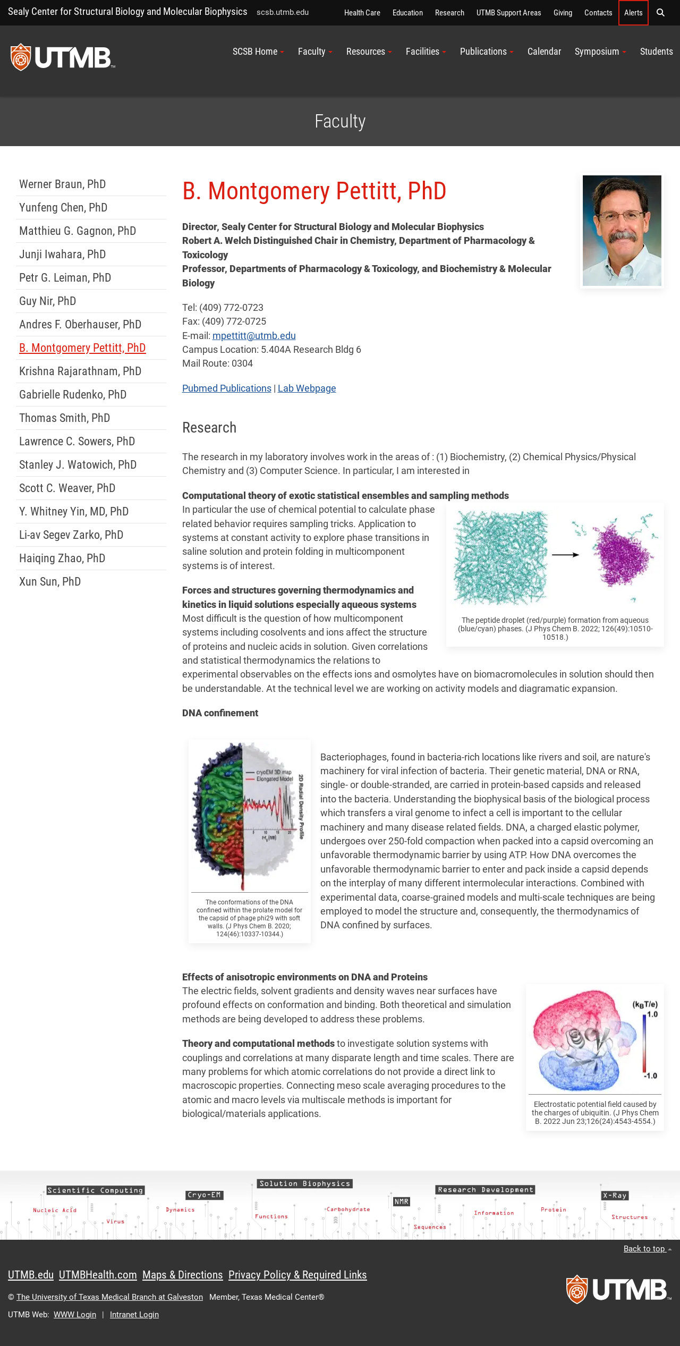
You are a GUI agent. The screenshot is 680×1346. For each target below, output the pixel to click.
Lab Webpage (307, 388)
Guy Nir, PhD (47, 301)
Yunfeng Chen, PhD (63, 207)
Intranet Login (134, 1314)
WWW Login (75, 1314)
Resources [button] (369, 51)
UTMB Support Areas (509, 13)
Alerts (633, 13)
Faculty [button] (315, 51)
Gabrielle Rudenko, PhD (73, 394)
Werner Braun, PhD (62, 184)
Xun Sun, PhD (50, 581)
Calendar (544, 51)
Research (449, 13)
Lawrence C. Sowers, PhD (77, 441)
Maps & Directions (182, 1274)
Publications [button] (487, 51)
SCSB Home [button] (258, 51)
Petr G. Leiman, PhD (65, 277)
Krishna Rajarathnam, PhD (80, 371)
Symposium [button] (600, 51)
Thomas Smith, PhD (64, 418)
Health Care (362, 13)
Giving (563, 13)
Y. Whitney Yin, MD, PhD (74, 511)
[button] (660, 13)
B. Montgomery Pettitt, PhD (82, 347)
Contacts (598, 13)
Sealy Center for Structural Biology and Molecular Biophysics (128, 11)
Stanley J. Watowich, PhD (78, 464)
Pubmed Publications (226, 388)
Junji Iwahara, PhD (62, 254)
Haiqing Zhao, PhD (62, 558)
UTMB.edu (31, 1274)
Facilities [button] (426, 51)
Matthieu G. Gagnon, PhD (78, 231)
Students (656, 51)
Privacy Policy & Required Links (297, 1274)
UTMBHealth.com (98, 1274)
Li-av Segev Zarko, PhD (71, 534)
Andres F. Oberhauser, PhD (80, 324)
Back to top (648, 1249)
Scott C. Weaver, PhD (67, 488)
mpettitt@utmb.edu (254, 336)
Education (408, 13)
